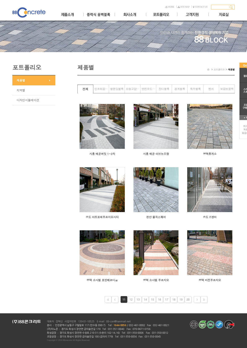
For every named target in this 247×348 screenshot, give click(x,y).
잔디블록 (164, 89)
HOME (169, 7)
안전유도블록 (149, 89)
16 (159, 299)
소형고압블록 (133, 89)
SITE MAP (184, 7)
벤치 (211, 89)
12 (131, 299)
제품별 (21, 80)
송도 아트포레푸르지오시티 (102, 217)
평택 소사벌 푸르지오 (156, 280)
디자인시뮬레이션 (28, 100)
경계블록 (179, 89)
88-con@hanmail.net (118, 321)
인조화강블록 (101, 89)
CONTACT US (200, 7)
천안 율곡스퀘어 (156, 217)
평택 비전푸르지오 (210, 280)
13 (138, 299)
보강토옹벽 (227, 89)
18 (174, 299)
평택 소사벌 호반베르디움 (102, 280)
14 (145, 299)
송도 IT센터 (210, 217)
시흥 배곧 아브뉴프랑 (156, 154)
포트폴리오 (219, 69)
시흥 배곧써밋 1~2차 (102, 154)
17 (166, 299)
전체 (85, 89)
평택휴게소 (210, 154)
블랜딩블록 (117, 89)
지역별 (21, 90)
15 (152, 299)
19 (181, 299)
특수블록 (195, 89)
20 (188, 299)
